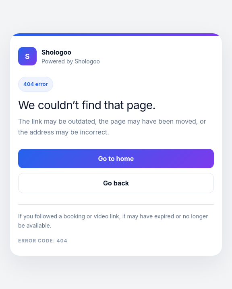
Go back (116, 183)
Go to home (116, 159)
